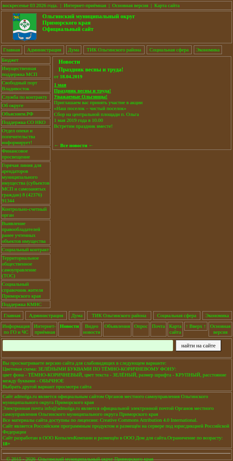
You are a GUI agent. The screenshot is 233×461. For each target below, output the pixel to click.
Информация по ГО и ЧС (16, 329)
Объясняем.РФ (17, 114)
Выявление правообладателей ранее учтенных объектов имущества (24, 232)
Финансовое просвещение (16, 154)
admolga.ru (25, 396)
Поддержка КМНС (22, 304)
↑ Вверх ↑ (196, 326)
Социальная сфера (169, 50)
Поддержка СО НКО (24, 122)
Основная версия (130, 5)
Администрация (44, 50)
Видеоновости (91, 329)
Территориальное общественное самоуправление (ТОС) (20, 266)
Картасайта (175, 329)
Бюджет (10, 60)
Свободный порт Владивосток (19, 85)
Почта (158, 326)
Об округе (12, 105)
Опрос (141, 326)
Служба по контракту (24, 97)
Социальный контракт (25, 249)
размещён (108, 438)
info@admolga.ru (62, 408)
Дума (73, 50)
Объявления (117, 326)
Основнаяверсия (220, 329)
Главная (11, 50)
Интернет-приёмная (85, 5)
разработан (26, 438)
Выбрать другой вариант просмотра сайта (47, 386)
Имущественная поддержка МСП (19, 71)
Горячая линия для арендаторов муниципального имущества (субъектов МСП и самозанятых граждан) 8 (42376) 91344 (25, 182)
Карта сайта (167, 5)
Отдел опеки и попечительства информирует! (18, 136)
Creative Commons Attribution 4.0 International (148, 420)
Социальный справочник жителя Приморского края (22, 290)
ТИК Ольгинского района (114, 50)
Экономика (208, 50)
